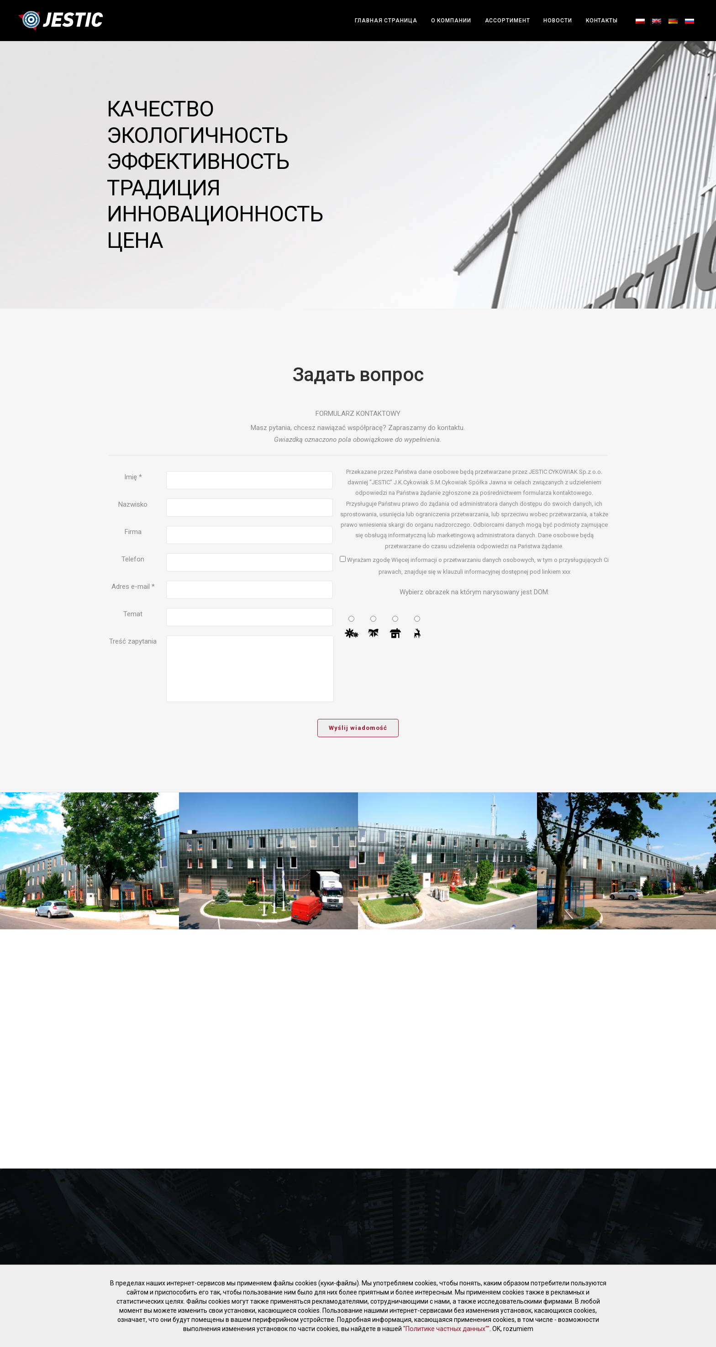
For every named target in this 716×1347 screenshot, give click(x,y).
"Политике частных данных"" (446, 1328)
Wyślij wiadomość (358, 727)
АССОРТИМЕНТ (507, 20)
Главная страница (386, 20)
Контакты (602, 20)
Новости (557, 20)
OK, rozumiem (512, 1328)
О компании (451, 20)
